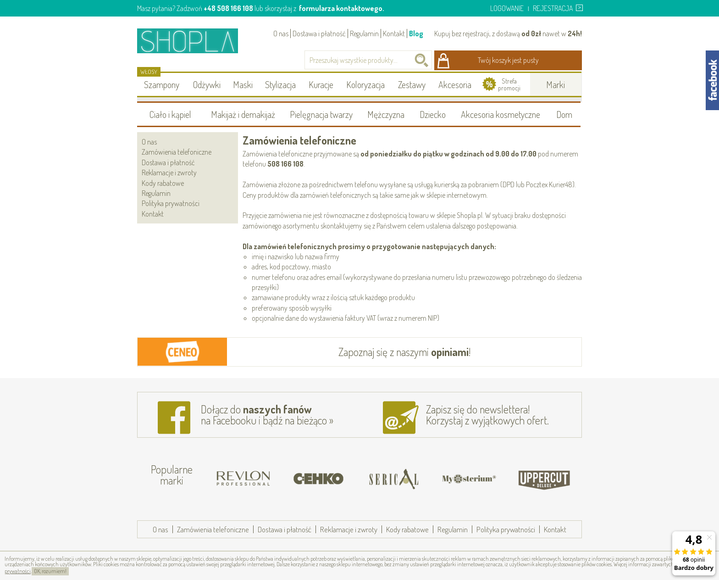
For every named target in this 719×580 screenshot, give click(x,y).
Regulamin (364, 33)
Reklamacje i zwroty (169, 172)
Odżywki (207, 84)
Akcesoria (454, 84)
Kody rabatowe (163, 183)
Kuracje (321, 84)
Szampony (161, 84)
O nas (280, 33)
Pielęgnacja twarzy (321, 114)
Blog (416, 33)
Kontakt (394, 33)
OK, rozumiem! (50, 571)
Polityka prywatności (170, 203)
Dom (564, 114)
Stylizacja (280, 84)
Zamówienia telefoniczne (176, 151)
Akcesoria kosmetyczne (500, 114)
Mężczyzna (385, 114)
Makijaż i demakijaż (243, 114)
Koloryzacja (365, 84)
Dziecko (433, 114)
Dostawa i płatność (319, 33)
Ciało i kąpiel (170, 114)
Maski (243, 84)
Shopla (193, 40)
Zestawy (412, 84)
